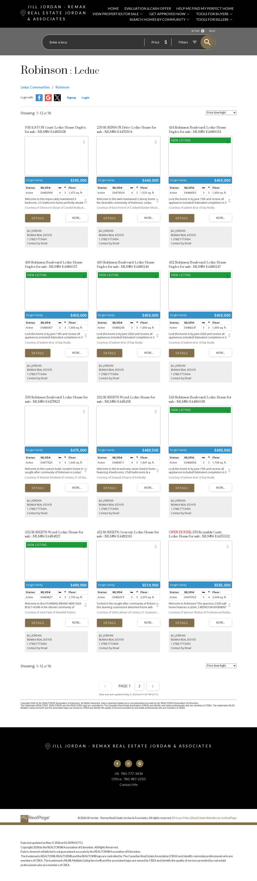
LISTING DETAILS (37, 218)
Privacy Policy (181, 818)
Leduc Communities (35, 87)
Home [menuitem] (113, 8)
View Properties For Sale (116, 14)
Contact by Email (37, 243)
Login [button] (85, 97)
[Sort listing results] (221, 112)
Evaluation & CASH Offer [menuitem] (147, 8)
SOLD (212, 30)
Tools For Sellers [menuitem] (212, 19)
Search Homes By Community (157, 19)
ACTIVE (195, 30)
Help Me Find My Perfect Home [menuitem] (205, 8)
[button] (117, 763)
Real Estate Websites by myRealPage (214, 818)
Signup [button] (71, 97)
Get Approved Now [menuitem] (167, 14)
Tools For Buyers (212, 14)
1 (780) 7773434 (37, 239)
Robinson (62, 87)
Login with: (27, 97)
